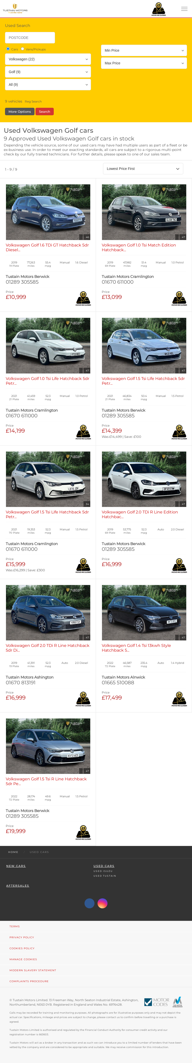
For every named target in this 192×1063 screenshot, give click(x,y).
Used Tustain (105, 875)
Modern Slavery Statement (33, 970)
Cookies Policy (22, 948)
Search (44, 112)
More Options (19, 112)
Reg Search (33, 101)
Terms (15, 926)
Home (13, 852)
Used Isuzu (103, 871)
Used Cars (104, 866)
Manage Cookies (23, 959)
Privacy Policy (22, 937)
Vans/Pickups (33, 49)
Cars (12, 49)
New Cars (16, 866)
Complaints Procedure (29, 981)
